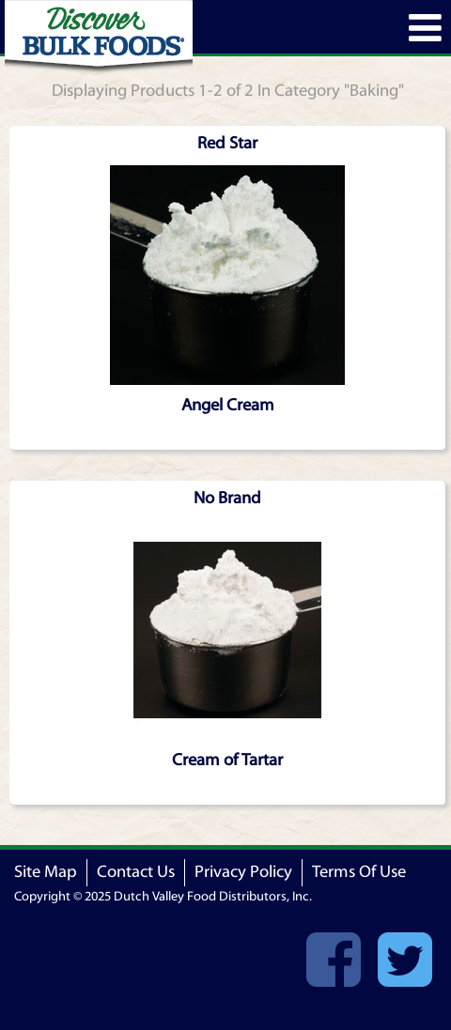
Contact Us (136, 872)
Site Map (45, 872)
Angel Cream (227, 405)
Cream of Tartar (227, 760)
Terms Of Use (359, 872)
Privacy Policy (243, 872)
